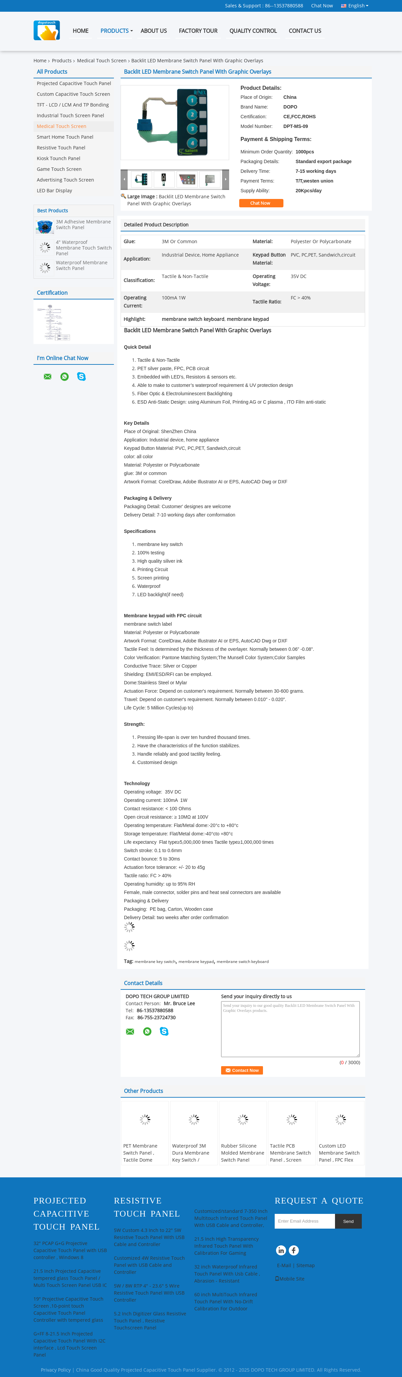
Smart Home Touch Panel (65, 137)
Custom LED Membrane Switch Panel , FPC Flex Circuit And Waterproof (339, 1160)
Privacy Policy (56, 1370)
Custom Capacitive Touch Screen (73, 94)
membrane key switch (155, 961)
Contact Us (305, 31)
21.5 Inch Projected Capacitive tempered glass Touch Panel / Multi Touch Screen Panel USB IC (70, 1278)
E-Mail (284, 1265)
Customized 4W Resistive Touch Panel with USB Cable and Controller (149, 1265)
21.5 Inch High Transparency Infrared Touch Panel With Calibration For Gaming (226, 1246)
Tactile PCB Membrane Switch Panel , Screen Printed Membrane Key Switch (291, 1160)
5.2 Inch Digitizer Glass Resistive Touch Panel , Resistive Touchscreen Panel (150, 1321)
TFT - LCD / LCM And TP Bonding (73, 105)
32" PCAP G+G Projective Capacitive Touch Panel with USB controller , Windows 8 (70, 1250)
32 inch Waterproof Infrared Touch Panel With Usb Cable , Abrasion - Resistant (227, 1274)
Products (114, 31)
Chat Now (322, 6)
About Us (154, 31)
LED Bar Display (54, 191)
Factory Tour (198, 31)
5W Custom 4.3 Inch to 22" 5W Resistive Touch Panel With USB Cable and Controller (149, 1237)
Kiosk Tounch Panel (58, 158)
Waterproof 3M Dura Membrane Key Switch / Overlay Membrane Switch (193, 1160)
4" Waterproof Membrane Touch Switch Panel (84, 248)
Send (348, 1221)
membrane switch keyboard (243, 961)
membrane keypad (196, 961)
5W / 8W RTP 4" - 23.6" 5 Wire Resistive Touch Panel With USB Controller (149, 1293)
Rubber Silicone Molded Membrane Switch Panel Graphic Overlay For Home (242, 1160)
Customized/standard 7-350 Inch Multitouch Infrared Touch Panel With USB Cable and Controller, (231, 1218)
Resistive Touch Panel (61, 148)
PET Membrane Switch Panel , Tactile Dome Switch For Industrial (140, 1160)
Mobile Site (290, 1279)
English (358, 5)
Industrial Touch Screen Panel (70, 116)
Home (80, 31)
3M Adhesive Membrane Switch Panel (83, 224)
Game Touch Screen (59, 169)
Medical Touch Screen (102, 61)
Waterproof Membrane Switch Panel (82, 265)
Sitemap (305, 1265)
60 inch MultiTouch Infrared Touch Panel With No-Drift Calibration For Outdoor (225, 1302)
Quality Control (253, 31)
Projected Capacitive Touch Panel (74, 83)
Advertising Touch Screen (65, 180)
